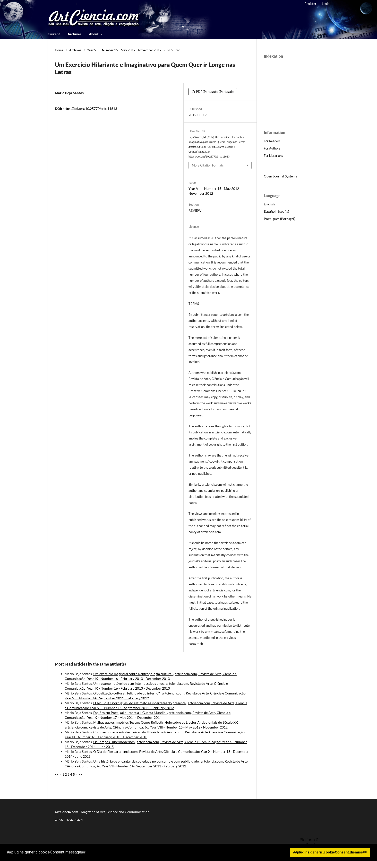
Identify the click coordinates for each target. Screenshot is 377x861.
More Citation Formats (208, 165)
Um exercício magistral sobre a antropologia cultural (133, 674)
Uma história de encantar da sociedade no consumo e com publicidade (146, 761)
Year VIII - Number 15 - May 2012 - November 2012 (124, 50)
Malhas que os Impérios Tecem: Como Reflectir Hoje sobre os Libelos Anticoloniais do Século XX (166, 722)
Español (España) (276, 211)
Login (325, 4)
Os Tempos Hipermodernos (114, 742)
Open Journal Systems (280, 176)
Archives (74, 34)
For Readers (272, 141)
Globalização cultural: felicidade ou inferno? (127, 693)
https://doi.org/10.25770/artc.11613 (90, 108)
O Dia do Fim (103, 751)
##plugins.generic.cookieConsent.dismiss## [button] (330, 852)
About (94, 34)
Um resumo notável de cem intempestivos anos (128, 683)
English (269, 204)
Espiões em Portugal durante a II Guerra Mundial (130, 713)
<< (57, 774)
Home (59, 50)
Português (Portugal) (279, 219)
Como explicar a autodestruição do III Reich (126, 732)
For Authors (272, 148)
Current (54, 34)
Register (310, 4)
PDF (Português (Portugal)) (214, 92)
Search (319, 34)
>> (80, 774)
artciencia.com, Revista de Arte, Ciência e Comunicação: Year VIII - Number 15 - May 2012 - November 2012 (146, 727)
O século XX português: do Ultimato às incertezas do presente (139, 703)
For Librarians (273, 156)
